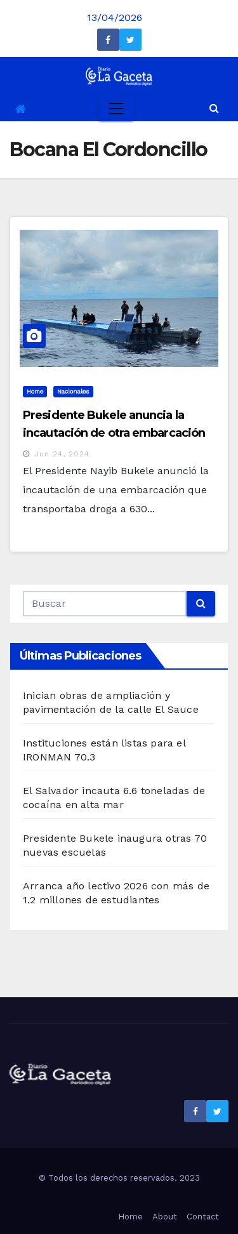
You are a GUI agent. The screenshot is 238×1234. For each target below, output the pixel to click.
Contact (203, 1216)
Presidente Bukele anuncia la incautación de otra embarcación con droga (114, 433)
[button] (214, 108)
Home (35, 391)
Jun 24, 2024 (61, 453)
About (164, 1216)
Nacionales (73, 391)
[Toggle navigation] (116, 108)
